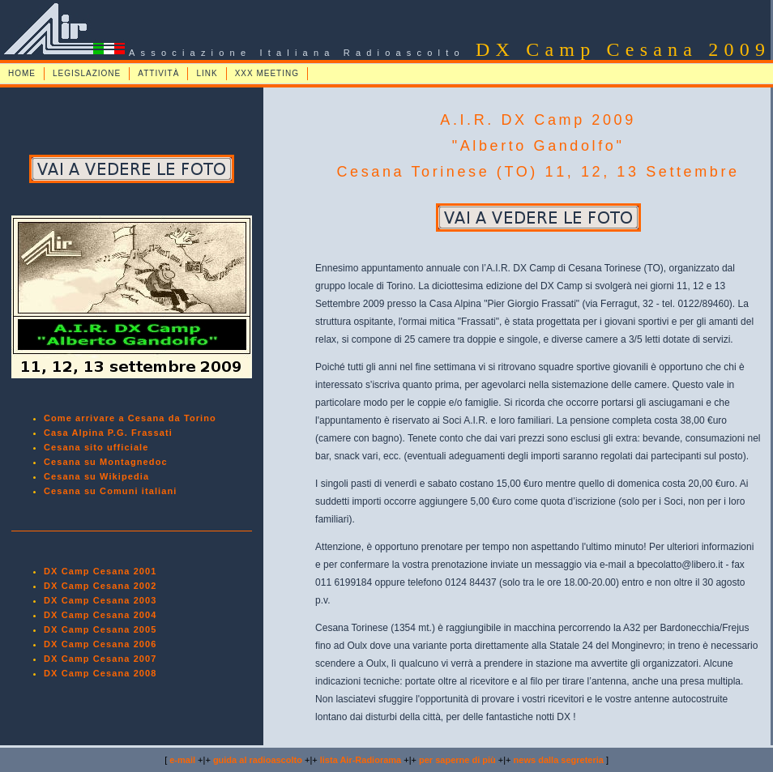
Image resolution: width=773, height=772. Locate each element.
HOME (22, 73)
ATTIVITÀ (158, 73)
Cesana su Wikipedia (96, 476)
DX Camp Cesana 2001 (100, 571)
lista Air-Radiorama (360, 760)
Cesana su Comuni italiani (110, 491)
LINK (206, 73)
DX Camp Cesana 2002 (100, 586)
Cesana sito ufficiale (96, 447)
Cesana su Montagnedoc (106, 462)
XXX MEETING (267, 73)
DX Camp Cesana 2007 (100, 658)
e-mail (182, 760)
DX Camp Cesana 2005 (100, 629)
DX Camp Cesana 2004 (100, 615)
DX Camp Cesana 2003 (100, 600)
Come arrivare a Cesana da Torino (130, 418)
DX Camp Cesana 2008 (100, 673)
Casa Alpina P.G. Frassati (108, 432)
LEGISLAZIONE (87, 73)
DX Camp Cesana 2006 (100, 644)
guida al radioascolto (257, 760)
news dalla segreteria (559, 760)
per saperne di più (457, 760)
